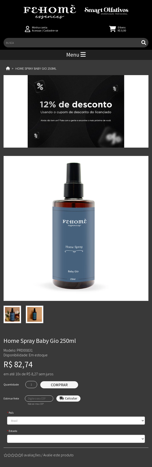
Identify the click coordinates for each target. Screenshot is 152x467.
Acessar (36, 30)
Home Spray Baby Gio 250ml (35, 68)
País (11, 412)
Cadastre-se (50, 30)
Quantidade (11, 384)
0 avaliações (30, 455)
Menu (76, 54)
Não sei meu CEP (36, 404)
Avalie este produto (58, 455)
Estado (13, 431)
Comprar (59, 384)
